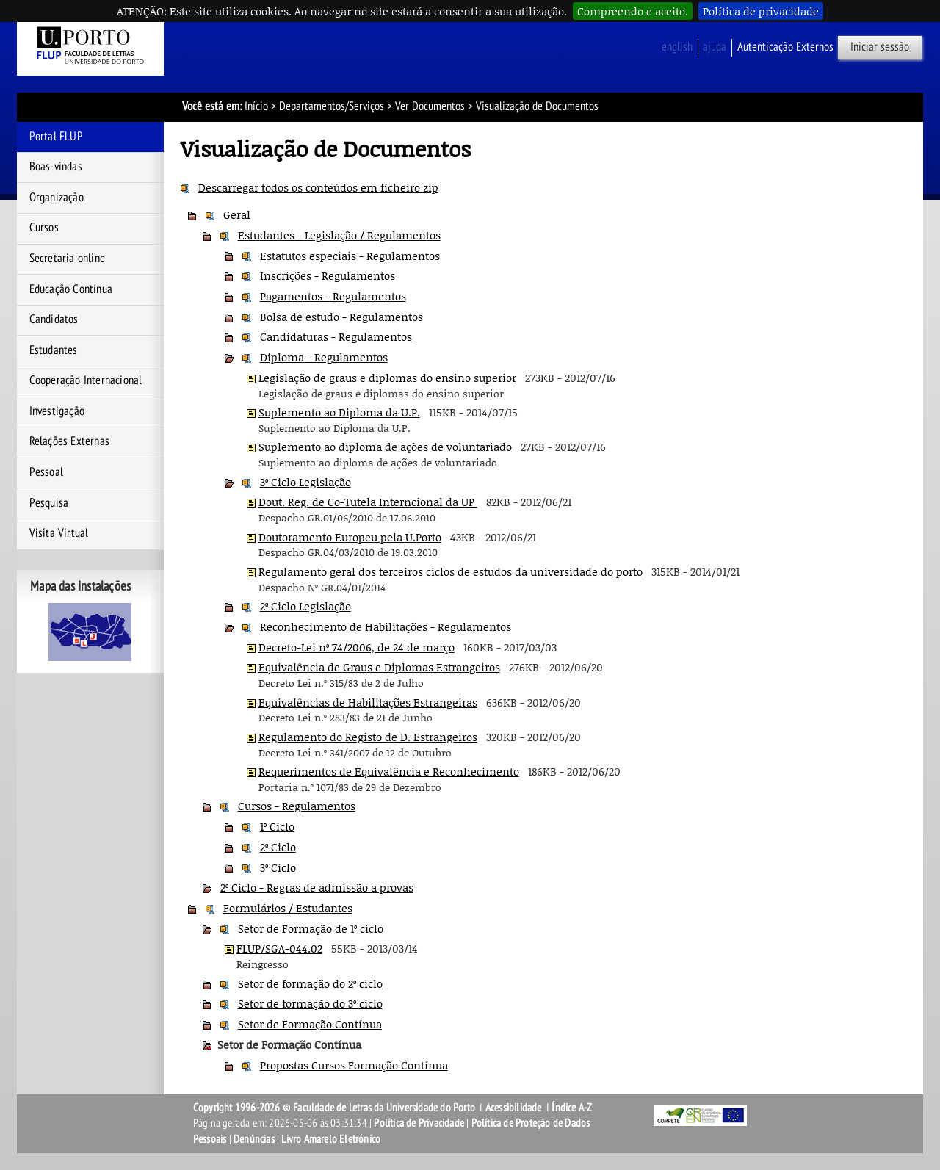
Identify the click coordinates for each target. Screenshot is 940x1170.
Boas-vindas (55, 166)
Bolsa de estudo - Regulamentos (341, 316)
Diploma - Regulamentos (324, 357)
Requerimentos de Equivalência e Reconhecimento (388, 771)
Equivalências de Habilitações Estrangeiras (367, 702)
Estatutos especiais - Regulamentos (350, 255)
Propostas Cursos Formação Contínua (354, 1065)
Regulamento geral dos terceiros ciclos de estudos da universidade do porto (450, 571)
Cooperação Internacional (85, 380)
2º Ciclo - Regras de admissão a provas (316, 887)
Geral (236, 214)
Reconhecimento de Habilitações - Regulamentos (385, 626)
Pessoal (46, 472)
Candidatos (54, 319)
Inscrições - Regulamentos (327, 275)
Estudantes (53, 350)
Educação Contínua (70, 289)
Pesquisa (49, 503)
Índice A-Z (572, 1107)
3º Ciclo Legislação (305, 481)
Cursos (44, 227)
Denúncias (254, 1139)
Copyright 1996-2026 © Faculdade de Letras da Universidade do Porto (335, 1107)
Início (256, 106)
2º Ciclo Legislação (305, 606)
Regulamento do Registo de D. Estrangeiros (367, 736)
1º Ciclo (277, 826)
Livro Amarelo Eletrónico (330, 1139)
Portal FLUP (56, 136)
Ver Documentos (430, 106)
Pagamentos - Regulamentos (333, 296)
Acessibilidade (513, 1107)
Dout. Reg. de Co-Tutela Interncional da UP (367, 501)
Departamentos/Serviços (331, 106)
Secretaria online (67, 258)
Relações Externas (69, 441)
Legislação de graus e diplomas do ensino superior (387, 377)
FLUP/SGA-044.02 (279, 948)
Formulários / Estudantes (287, 907)
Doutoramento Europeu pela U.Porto (349, 537)
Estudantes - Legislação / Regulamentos (339, 235)
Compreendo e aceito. (632, 11)
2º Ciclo (278, 846)
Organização (56, 197)
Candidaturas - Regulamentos (336, 336)
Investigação (56, 411)
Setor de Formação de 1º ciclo (310, 928)
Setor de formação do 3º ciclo (310, 1003)
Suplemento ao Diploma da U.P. (339, 412)
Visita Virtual (59, 533)
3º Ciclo (278, 867)
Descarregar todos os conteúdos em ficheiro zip (318, 187)
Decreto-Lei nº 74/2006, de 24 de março (356, 647)
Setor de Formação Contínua (310, 1023)
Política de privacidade (761, 11)
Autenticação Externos (785, 47)
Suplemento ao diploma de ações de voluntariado (385, 446)
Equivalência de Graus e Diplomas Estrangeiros (379, 667)
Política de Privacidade (419, 1123)
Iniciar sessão (879, 47)
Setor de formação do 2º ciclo (310, 983)
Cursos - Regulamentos (296, 805)
